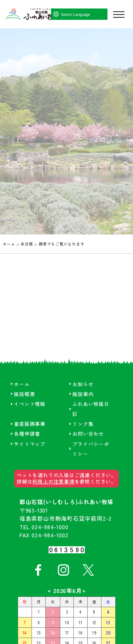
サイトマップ (29, 443)
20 (108, 632)
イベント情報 (29, 403)
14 (25, 632)
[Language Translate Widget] (89, 14)
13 (108, 622)
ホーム (9, 244)
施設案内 (82, 393)
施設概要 (24, 393)
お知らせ (82, 384)
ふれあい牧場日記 (90, 408)
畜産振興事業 (29, 423)
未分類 (27, 244)
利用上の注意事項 (53, 481)
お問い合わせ (88, 433)
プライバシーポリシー (90, 448)
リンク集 (82, 423)
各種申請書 (27, 433)
